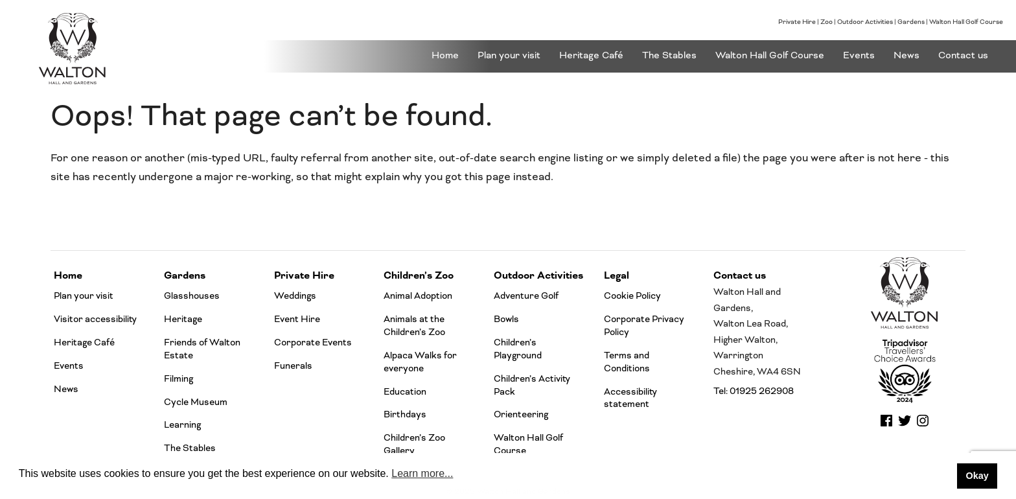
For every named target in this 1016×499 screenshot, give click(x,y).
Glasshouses (192, 296)
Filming (178, 379)
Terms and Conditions (627, 362)
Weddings (295, 296)
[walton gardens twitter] (904, 425)
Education (405, 392)
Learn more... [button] (422, 473)
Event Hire (297, 319)
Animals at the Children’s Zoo (414, 325)
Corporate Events (313, 342)
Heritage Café (591, 55)
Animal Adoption (418, 296)
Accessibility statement (630, 398)
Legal (616, 276)
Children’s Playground (518, 349)
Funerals (293, 366)
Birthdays (405, 414)
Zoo (826, 22)
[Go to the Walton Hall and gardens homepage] (131, 48)
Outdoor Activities (865, 22)
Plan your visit (509, 55)
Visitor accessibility (95, 319)
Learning (182, 425)
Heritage (183, 319)
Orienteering (521, 414)
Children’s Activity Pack (532, 385)
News (906, 55)
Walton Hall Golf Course (966, 22)
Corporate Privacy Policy (644, 325)
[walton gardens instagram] (922, 425)
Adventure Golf (526, 296)
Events (859, 55)
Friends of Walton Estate (202, 349)
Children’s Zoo (419, 276)
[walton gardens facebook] (886, 425)
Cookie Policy (632, 296)
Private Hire (797, 22)
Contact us (963, 55)
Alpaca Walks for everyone (420, 362)
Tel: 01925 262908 (753, 391)
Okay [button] (976, 475)
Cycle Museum (195, 402)
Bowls (506, 319)
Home (445, 55)
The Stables (669, 55)
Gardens (911, 22)
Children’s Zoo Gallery (414, 444)
